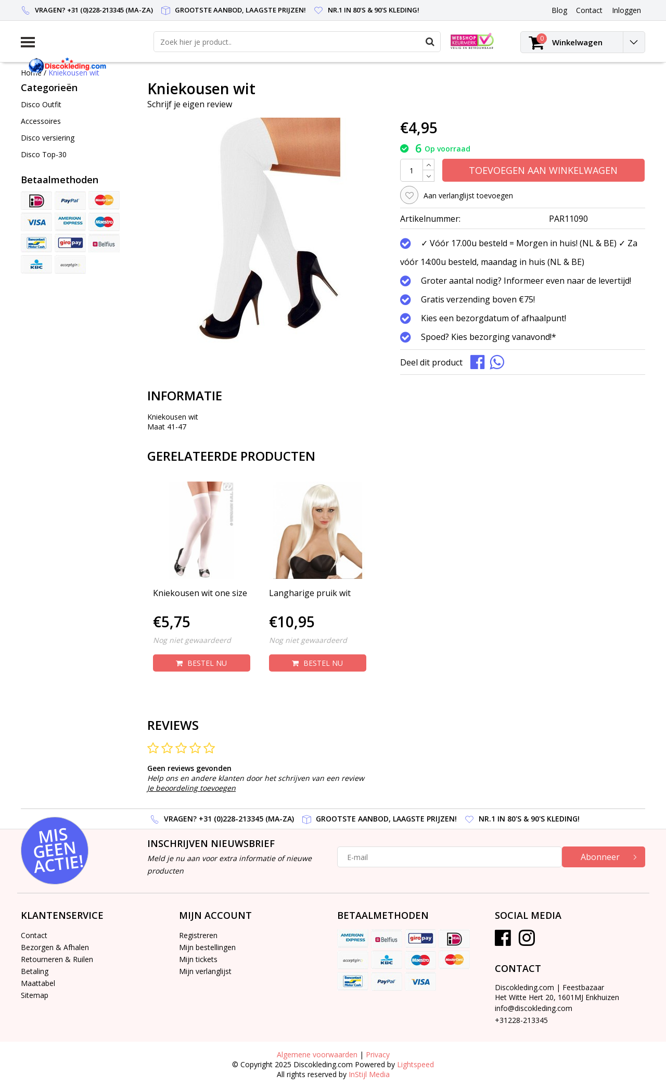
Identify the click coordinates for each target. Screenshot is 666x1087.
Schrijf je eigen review (189, 104)
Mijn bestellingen (207, 947)
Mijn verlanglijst (205, 971)
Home (31, 73)
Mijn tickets (198, 959)
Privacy (378, 1054)
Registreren (198, 935)
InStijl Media (369, 1074)
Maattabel (38, 983)
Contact (34, 935)
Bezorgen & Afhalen (55, 947)
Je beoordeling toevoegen (191, 788)
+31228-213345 (521, 1020)
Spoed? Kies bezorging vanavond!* (488, 337)
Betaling (34, 971)
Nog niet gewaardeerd (192, 640)
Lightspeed (415, 1064)
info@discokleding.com (533, 1008)
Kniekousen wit (73, 73)
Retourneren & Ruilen (57, 959)
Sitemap (34, 995)
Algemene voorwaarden (317, 1054)
